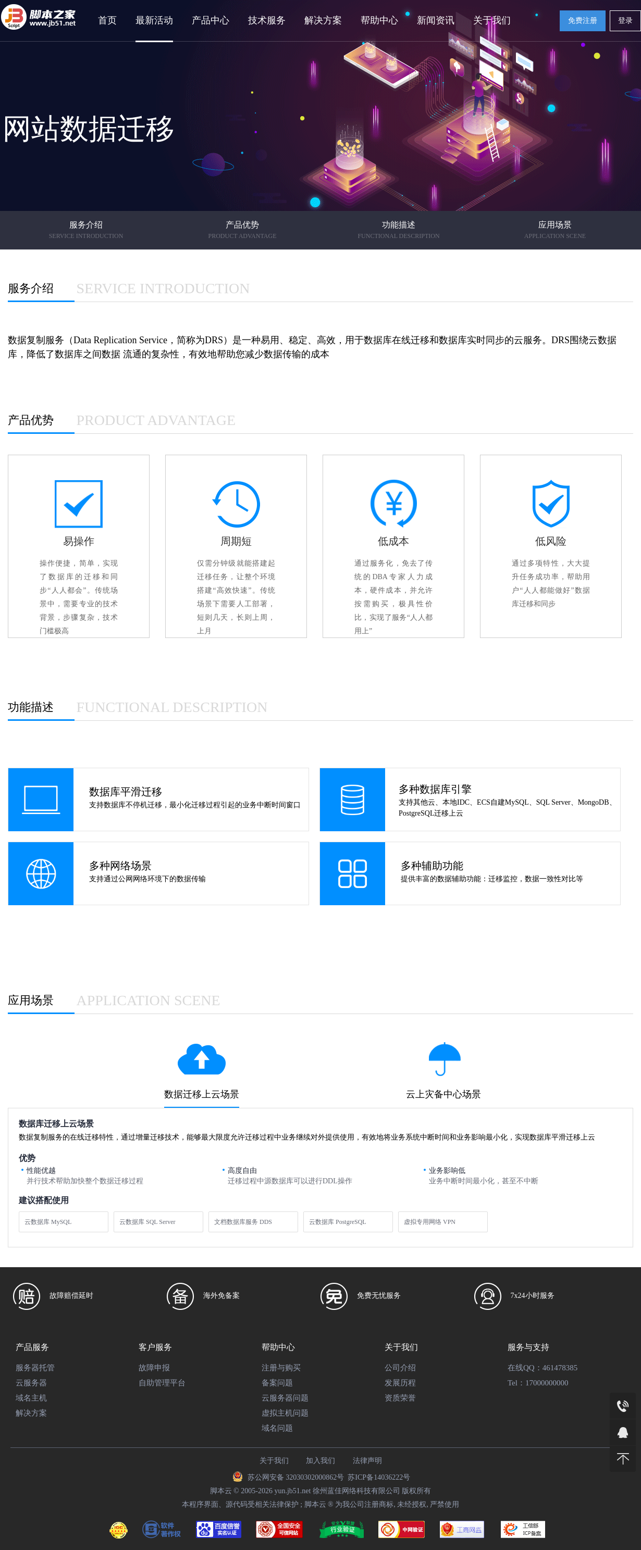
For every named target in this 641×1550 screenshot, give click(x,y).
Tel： (516, 1383)
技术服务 (267, 20)
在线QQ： (525, 1368)
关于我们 (492, 20)
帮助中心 (379, 20)
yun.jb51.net (292, 1491)
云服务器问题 (285, 1398)
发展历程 (400, 1383)
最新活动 (154, 20)
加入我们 (320, 1461)
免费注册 (582, 20)
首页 (107, 20)
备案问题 (277, 1383)
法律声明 (367, 1461)
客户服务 (155, 1347)
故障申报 (154, 1368)
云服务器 (31, 1383)
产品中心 (210, 20)
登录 (625, 20)
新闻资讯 (435, 20)
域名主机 (31, 1398)
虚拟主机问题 (285, 1413)
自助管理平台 (162, 1383)
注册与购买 (281, 1368)
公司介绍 (400, 1368)
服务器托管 (35, 1368)
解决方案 (323, 20)
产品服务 (32, 1347)
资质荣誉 (400, 1398)
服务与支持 (528, 1347)
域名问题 (277, 1428)
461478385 (560, 1368)
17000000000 (547, 1383)
